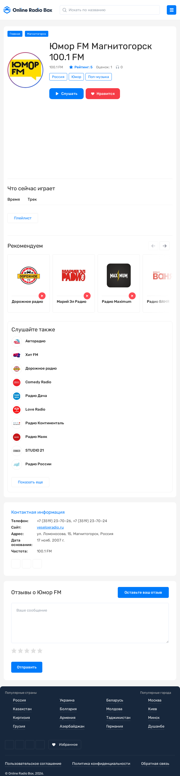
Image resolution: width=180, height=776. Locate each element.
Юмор (76, 77)
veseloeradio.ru (50, 527)
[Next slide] (165, 245)
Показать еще (30, 482)
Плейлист (23, 218)
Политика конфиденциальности (101, 763)
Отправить (27, 667)
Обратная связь (155, 763)
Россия (58, 77)
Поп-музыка (98, 77)
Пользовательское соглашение (33, 763)
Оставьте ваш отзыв (143, 592)
